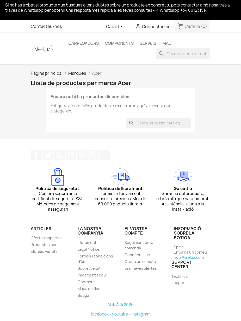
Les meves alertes (141, 268)
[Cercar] (183, 53)
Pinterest (82, 155)
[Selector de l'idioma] (115, 27)
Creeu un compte (140, 261)
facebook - (101, 314)
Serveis (148, 43)
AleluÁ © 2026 (120, 304)
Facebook (36, 155)
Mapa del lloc (89, 288)
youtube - (121, 314)
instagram (141, 314)
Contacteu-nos (46, 26)
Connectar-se (137, 254)
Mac (167, 43)
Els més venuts (44, 251)
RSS (59, 155)
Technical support (179, 279)
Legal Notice (89, 249)
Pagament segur (92, 275)
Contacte (86, 281)
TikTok (105, 155)
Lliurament (87, 242)
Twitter (48, 155)
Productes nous (45, 244)
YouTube (71, 155)
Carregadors (84, 43)
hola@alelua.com (189, 257)
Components (119, 43)
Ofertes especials (47, 237)
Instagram (94, 155)
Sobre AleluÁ (89, 268)
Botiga (83, 295)
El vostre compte (136, 231)
